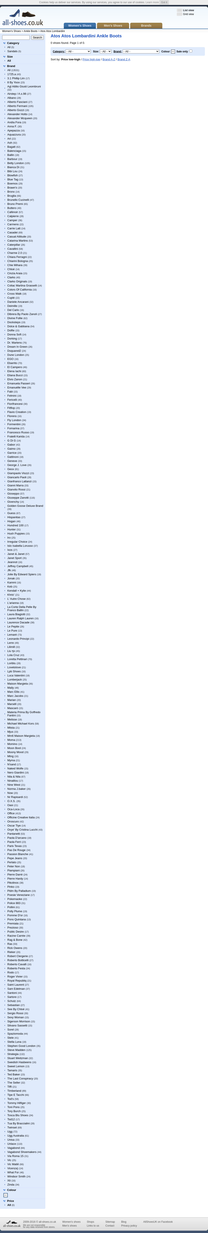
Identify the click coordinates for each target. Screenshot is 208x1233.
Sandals (12, 51)
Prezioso (12, 927)
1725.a (11, 74)
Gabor (11, 444)
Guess (11, 513)
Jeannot (12, 562)
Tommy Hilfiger (16, 1103)
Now (10, 793)
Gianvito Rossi (16, 489)
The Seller (13, 1082)
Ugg (10, 1131)
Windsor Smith (16, 1176)
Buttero (11, 208)
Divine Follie (15, 318)
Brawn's (12, 187)
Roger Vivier (15, 976)
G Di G (11, 440)
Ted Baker (13, 1074)
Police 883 (13, 903)
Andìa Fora (14, 122)
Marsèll (11, 704)
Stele (10, 1037)
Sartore (12, 997)
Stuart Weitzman (17, 1058)
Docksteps (13, 322)
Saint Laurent (15, 984)
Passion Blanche (17, 854)
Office (11, 813)
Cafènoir (12, 212)
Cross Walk (14, 293)
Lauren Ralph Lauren (20, 618)
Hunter (11, 529)
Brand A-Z (109, 59)
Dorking (12, 338)
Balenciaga (14, 150)
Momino (12, 744)
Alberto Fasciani (17, 102)
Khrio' (10, 594)
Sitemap (110, 1221)
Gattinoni (13, 456)
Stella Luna (14, 1041)
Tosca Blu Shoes (17, 1115)
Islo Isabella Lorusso (20, 545)
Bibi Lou (12, 171)
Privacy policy (129, 1225)
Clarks (11, 277)
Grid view (188, 14)
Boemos (12, 183)
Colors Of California (19, 289)
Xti (9, 1180)
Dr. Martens (14, 342)
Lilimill (11, 646)
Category (13, 43)
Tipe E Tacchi (15, 1094)
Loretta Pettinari (17, 659)
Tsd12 (11, 1119)
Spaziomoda (15, 1033)
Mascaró (12, 708)
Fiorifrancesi (15, 403)
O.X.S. (11, 801)
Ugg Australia (15, 1135)
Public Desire (15, 931)
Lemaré (12, 634)
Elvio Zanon (14, 379)
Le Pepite (13, 626)
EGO (10, 359)
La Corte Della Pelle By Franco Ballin (21, 608)
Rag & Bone (14, 939)
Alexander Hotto (17, 114)
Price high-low (91, 59)
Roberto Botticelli (17, 960)
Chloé (11, 269)
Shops (90, 1221)
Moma (11, 739)
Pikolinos (13, 882)
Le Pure (12, 630)
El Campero (14, 367)
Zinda (10, 1184)
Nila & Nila (13, 776)
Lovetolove (14, 667)
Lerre (10, 642)
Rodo (10, 972)
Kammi (11, 582)
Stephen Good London (21, 1045)
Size (10, 56)
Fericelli (12, 399)
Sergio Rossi (15, 1013)
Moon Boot (14, 748)
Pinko (10, 886)
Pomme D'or (15, 915)
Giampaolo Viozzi (18, 473)
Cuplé (11, 297)
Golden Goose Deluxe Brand (25, 505)
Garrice (12, 452)
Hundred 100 (15, 525)
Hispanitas (13, 517)
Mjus (10, 731)
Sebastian (13, 1005)
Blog (123, 1221)
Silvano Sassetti (17, 1025)
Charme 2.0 (14, 252)
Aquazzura (14, 134)
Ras (9, 943)
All (8, 47)
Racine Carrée (16, 935)
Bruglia (11, 195)
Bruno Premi (15, 204)
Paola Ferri (14, 841)
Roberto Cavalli (17, 964)
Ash (9, 142)
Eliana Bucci (15, 375)
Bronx (11, 191)
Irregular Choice (17, 541)
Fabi (10, 391)
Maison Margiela (17, 683)
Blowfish (12, 175)
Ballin (10, 155)
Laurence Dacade (18, 622)
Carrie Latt (13, 228)
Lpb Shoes (14, 671)
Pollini (11, 907)
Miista (11, 727)
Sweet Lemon (16, 1066)
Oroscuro (13, 821)
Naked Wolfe (15, 768)
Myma (11, 760)
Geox (10, 469)
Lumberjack (14, 679)
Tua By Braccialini (18, 1123)
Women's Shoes (11, 31)
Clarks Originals (17, 281)
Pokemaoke (14, 899)
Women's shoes (71, 1221)
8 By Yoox (13, 82)
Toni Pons (13, 1107)
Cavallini (12, 248)
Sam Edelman (16, 988)
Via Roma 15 (15, 1156)
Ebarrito (12, 363)
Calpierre (13, 216)
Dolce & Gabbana (18, 326)
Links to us (93, 1225)
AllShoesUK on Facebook (158, 1221)
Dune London (15, 354)
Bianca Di (13, 167)
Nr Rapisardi (15, 797)
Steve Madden (16, 1050)
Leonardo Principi (18, 638)
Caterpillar (13, 244)
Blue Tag (12, 179)
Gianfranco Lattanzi (19, 481)
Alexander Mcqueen (19, 118)
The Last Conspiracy (20, 1078)
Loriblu (11, 663)
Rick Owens (14, 948)
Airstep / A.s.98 (16, 93)
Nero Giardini (15, 772)
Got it (164, 2)
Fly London (14, 420)
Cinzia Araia (14, 273)
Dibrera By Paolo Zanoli (22, 314)
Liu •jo (11, 651)
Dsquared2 (14, 350)
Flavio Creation (16, 412)
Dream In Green (17, 346)
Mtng (10, 756)
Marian (11, 700)
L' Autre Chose (16, 598)
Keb (9, 586)
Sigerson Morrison (18, 1021)
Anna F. (12, 126)
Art (9, 138)
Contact (109, 1225)
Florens (12, 416)
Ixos (10, 549)
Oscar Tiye (14, 825)
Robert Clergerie (17, 956)
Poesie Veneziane (18, 895)
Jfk (9, 570)
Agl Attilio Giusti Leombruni (24, 86)
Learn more (152, 2)
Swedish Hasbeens (19, 1062)
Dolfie (10, 330)
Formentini (13, 424)
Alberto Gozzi (15, 110)
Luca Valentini (16, 675)
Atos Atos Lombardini (52, 31)
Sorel (10, 1029)
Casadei (12, 232)
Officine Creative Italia (21, 817)
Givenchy (13, 501)
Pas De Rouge (16, 850)
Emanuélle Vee (16, 387)
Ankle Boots (31, 31)
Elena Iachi (14, 371)
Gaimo (11, 448)
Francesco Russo (18, 432)
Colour (11, 1190)
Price (10, 1201)
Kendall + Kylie (16, 590)
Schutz (11, 1001)
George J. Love (17, 465)
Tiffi (9, 1086)
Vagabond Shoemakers (21, 1152)
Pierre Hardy (15, 878)
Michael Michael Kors (20, 723)
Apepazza (13, 130)
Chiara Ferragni (17, 257)
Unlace (11, 1143)
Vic (9, 1160)
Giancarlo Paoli (16, 477)
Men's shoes (69, 1225)
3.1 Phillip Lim (16, 78)
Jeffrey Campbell (17, 566)
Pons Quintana (16, 919)
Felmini (11, 395)
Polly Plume (14, 911)
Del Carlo (13, 310)
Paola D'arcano (16, 837)
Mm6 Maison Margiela (21, 735)
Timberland (14, 1090)
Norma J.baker (16, 788)
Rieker (11, 952)
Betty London (15, 163)
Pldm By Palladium (19, 890)
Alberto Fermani (17, 106)
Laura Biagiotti (16, 614)
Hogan (11, 521)
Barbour (12, 159)
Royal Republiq (16, 980)
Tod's (10, 1099)
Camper (12, 220)
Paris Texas (14, 846)
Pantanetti (13, 833)
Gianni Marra (15, 485)
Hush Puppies (16, 533)
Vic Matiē (13, 1164)
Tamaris (12, 1070)
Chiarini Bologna (17, 261)
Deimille (12, 305)
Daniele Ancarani (17, 301)
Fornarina (13, 428)
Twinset (12, 1127)
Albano (11, 97)
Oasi (10, 805)
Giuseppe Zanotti (18, 497)
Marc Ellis (13, 691)
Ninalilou (12, 780)
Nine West (13, 784)
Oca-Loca (13, 809)
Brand (11, 66)
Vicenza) (12, 1168)
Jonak (11, 578)
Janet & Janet (16, 554)
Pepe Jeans (14, 858)
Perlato (11, 862)
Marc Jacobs (15, 695)
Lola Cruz (13, 655)
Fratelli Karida (16, 436)
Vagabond (13, 1147)
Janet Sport (14, 558)
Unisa (10, 1139)
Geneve (12, 461)
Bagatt (11, 146)
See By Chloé (16, 1009)
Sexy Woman (15, 1017)
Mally (10, 687)
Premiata (13, 923)
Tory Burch (14, 1111)
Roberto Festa (16, 968)
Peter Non (13, 866)
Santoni (12, 992)
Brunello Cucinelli (18, 199)
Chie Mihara (14, 265)
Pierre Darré (15, 874)
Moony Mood (15, 752)
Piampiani (13, 870)
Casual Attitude (16, 236)
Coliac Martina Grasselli (22, 285)
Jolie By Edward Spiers (21, 574)
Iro (9, 537)
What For (13, 1172)
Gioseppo (13, 493)
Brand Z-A (123, 59)
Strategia (13, 1054)
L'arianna (13, 602)
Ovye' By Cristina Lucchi (22, 829)
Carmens (13, 224)
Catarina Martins (17, 240)
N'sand (11, 764)
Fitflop (11, 407)
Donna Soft (14, 334)
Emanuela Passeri (18, 383)
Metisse (12, 719)
